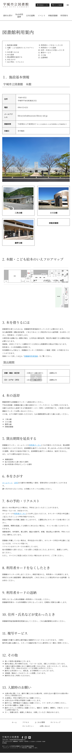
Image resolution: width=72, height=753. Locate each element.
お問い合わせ (45, 726)
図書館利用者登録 (31, 356)
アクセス (25, 722)
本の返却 (10, 54)
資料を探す (8, 15)
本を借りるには (13, 52)
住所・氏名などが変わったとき (52, 50)
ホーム (14, 722)
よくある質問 (40, 722)
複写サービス (46, 52)
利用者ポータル (43, 5)
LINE (16, 483)
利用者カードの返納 (48, 47)
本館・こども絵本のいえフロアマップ (20, 48)
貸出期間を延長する (14, 57)
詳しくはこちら (18, 201)
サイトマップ (55, 722)
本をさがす (11, 59)
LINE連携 (30, 15)
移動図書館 (53, 15)
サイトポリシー (28, 726)
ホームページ (7, 483)
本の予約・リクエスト (15, 62)
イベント (41, 15)
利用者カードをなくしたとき (52, 45)
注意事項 (44, 57)
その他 (43, 55)
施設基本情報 (12, 45)
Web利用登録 (19, 15)
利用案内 (64, 15)
